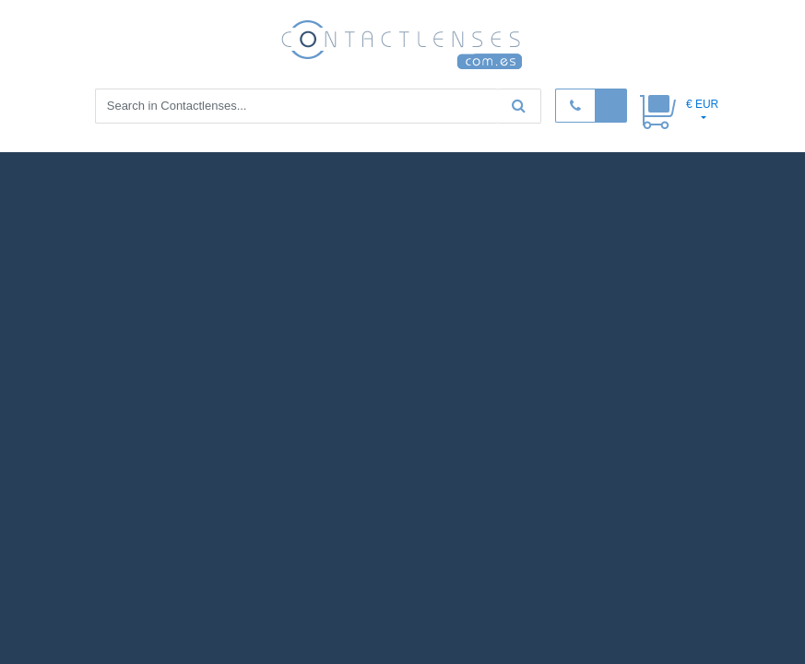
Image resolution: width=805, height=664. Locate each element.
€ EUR (702, 104)
